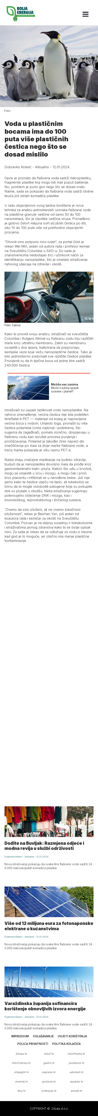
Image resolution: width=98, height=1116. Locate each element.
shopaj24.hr (21, 1072)
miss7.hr (49, 1053)
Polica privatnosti (32, 1043)
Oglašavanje (43, 1036)
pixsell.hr (76, 1090)
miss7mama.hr (76, 1053)
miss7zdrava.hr (21, 1062)
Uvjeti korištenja (72, 1036)
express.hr (49, 1072)
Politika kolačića (66, 1043)
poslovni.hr (49, 1081)
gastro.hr (49, 1062)
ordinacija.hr (49, 1090)
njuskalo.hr (76, 1081)
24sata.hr (21, 1053)
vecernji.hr (21, 1081)
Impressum (20, 1036)
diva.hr (21, 1090)
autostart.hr (77, 1072)
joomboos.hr (77, 1062)
